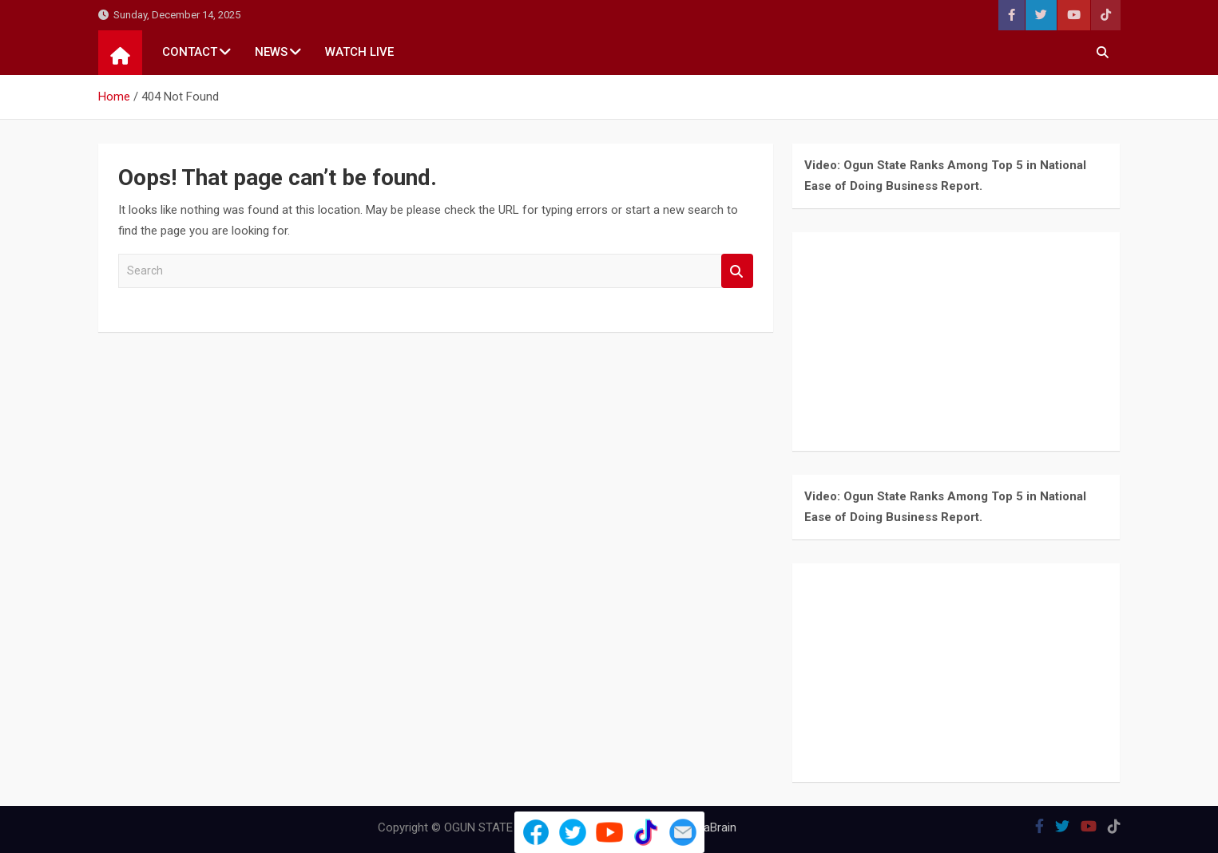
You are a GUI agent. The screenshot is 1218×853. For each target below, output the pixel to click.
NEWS (271, 52)
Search (737, 271)
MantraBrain (704, 827)
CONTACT (189, 52)
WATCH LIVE (359, 52)
